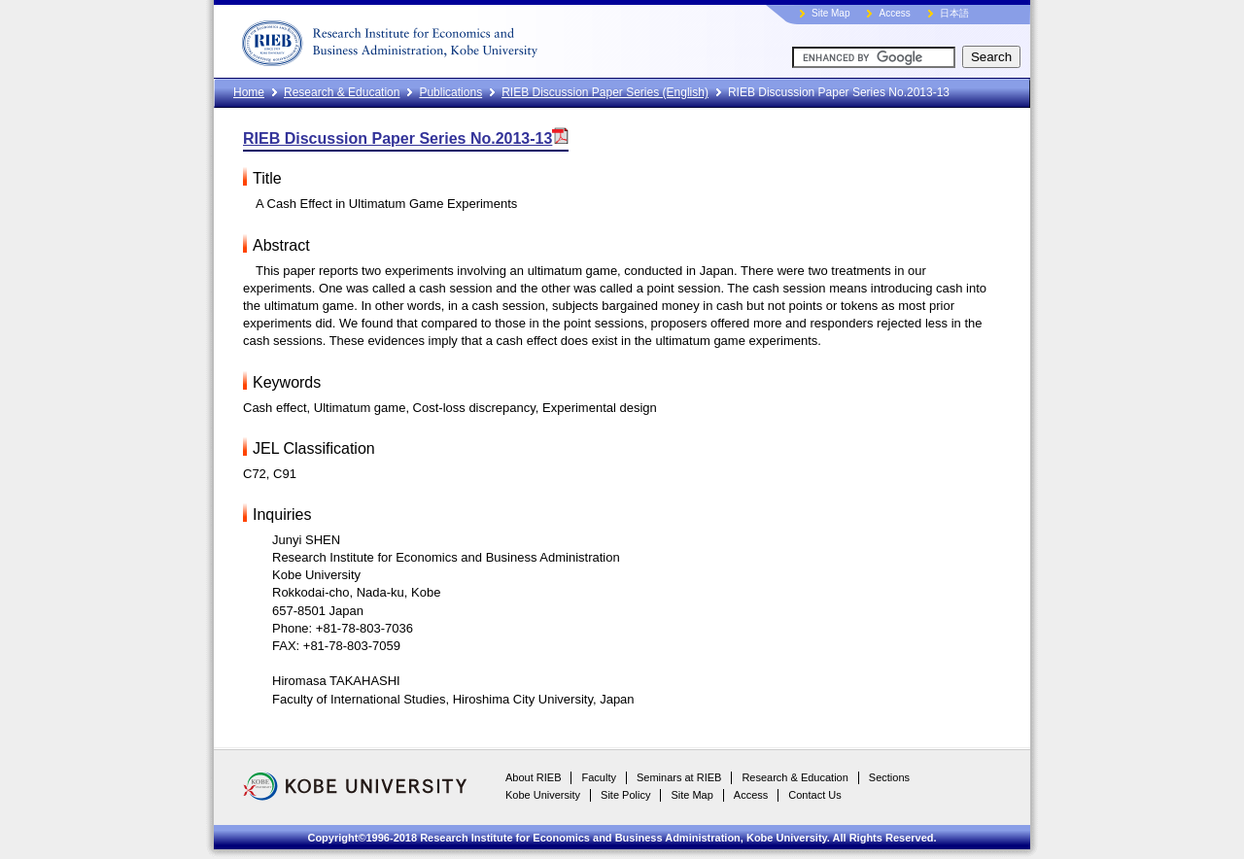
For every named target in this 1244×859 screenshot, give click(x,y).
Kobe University (542, 795)
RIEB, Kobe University (461, 39)
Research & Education (341, 92)
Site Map (830, 13)
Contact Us (814, 795)
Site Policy (625, 795)
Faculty (598, 777)
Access (894, 13)
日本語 (954, 13)
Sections (889, 777)
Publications (450, 92)
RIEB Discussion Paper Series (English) (604, 92)
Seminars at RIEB (679, 777)
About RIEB (533, 777)
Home (248, 92)
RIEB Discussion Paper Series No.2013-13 (406, 138)
